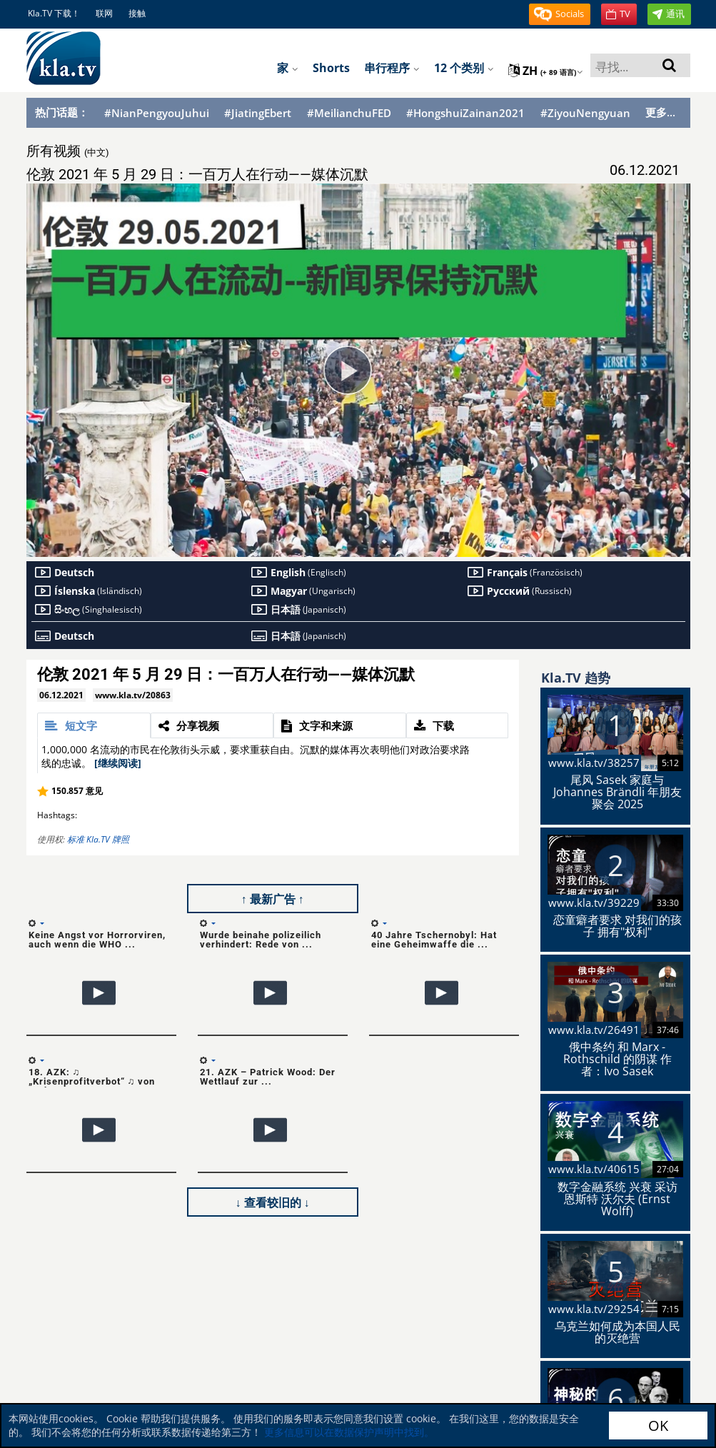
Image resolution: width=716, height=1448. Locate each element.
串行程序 (392, 68)
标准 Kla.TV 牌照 (98, 839)
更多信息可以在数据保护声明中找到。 (349, 1432)
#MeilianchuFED (349, 113)
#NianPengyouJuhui (156, 113)
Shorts (331, 68)
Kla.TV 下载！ (54, 13)
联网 (104, 13)
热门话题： (62, 112)
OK (658, 1425)
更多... (660, 112)
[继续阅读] (117, 763)
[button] (559, 14)
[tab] (94, 725)
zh (545, 71)
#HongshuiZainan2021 (465, 113)
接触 (137, 13)
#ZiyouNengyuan (585, 113)
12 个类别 (464, 68)
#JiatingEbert (257, 113)
